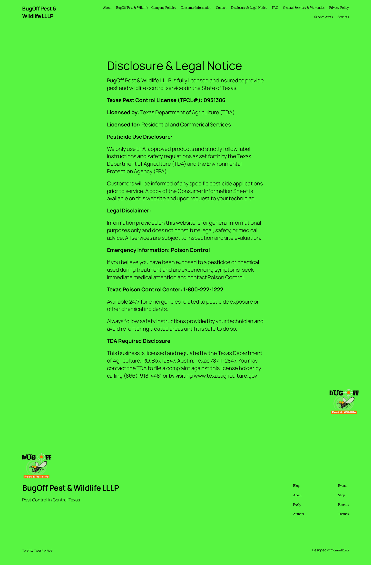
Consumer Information (196, 8)
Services (343, 17)
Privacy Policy (339, 8)
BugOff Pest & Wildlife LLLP (39, 12)
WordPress (341, 550)
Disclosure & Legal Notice (249, 8)
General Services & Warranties (303, 8)
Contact (221, 8)
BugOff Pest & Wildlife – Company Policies (146, 8)
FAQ (275, 8)
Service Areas (323, 17)
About (107, 8)
